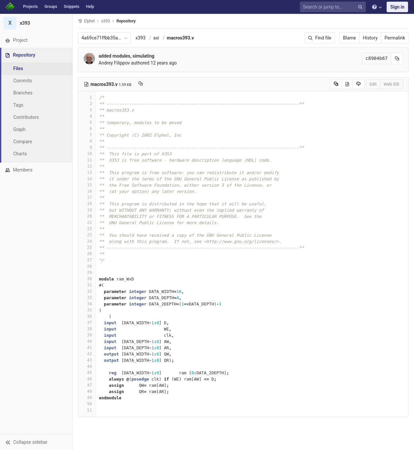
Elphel (86, 20)
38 (86, 328)
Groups (50, 6)
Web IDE (391, 84)
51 (86, 410)
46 (86, 378)
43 (86, 359)
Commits (22, 80)
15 (86, 184)
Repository (126, 21)
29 (86, 272)
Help (90, 6)
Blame (349, 37)
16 (86, 191)
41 (86, 347)
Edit (373, 84)
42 (86, 353)
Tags (18, 105)
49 (86, 397)
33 (86, 297)
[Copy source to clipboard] (336, 84)
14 (86, 178)
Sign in (397, 7)
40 (86, 341)
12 (86, 166)
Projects (30, 6)
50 (86, 403)
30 (86, 278)
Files (18, 68)
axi (156, 37)
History (370, 37)
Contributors (26, 117)
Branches (22, 92)
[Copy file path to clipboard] (140, 84)
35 (86, 309)
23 (86, 234)
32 (86, 291)
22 (86, 228)
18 (86, 203)
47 (86, 385)
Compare (22, 141)
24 (86, 241)
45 (86, 372)
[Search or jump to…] (334, 7)
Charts (20, 153)
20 (86, 216)
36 (86, 316)
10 (86, 153)
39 (86, 334)
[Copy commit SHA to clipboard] (397, 58)
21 (86, 222)
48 (86, 391)
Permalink (395, 37)
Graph (19, 129)
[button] (36, 442)
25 (86, 247)
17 (86, 197)
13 (86, 172)
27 (86, 259)
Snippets (71, 6)
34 (86, 303)
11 (86, 159)
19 (86, 209)
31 (86, 284)
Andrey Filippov (114, 63)
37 (86, 322)
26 (86, 253)
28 (86, 266)
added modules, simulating (126, 56)
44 (86, 366)
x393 (140, 37)
